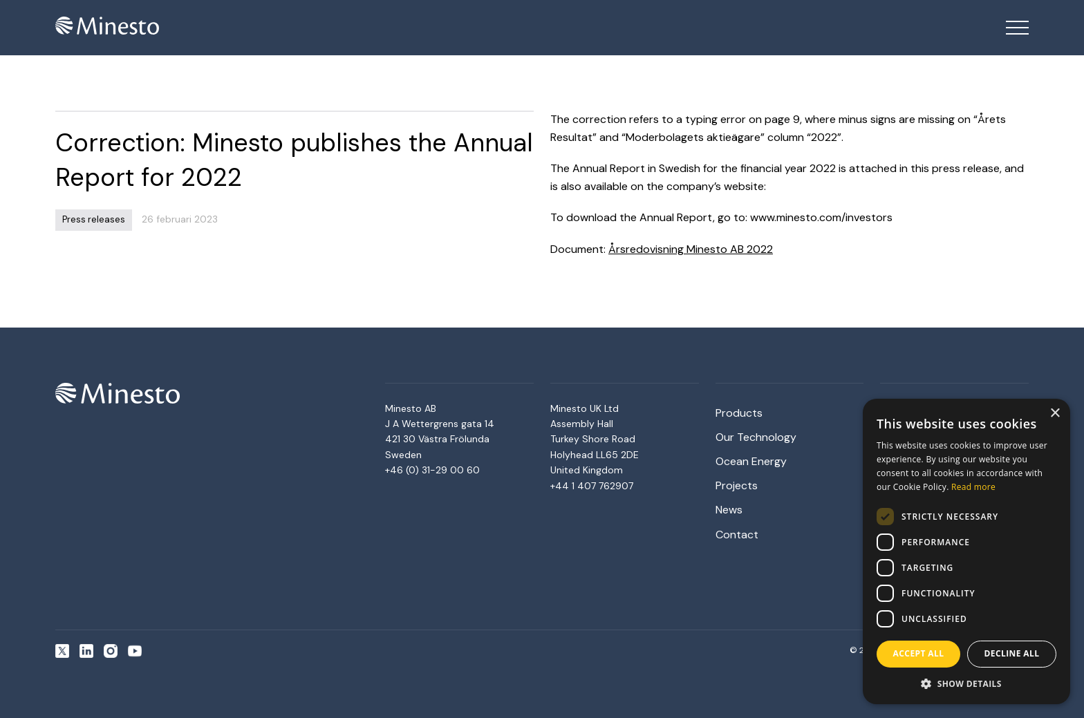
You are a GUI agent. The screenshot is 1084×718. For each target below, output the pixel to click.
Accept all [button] (918, 653)
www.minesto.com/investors (821, 217)
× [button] (1054, 413)
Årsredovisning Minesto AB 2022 (690, 249)
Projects (737, 485)
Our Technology (756, 437)
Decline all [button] (1012, 653)
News (729, 509)
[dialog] (966, 551)
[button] (966, 683)
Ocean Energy (751, 461)
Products (739, 413)
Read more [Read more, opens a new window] (973, 487)
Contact (737, 534)
